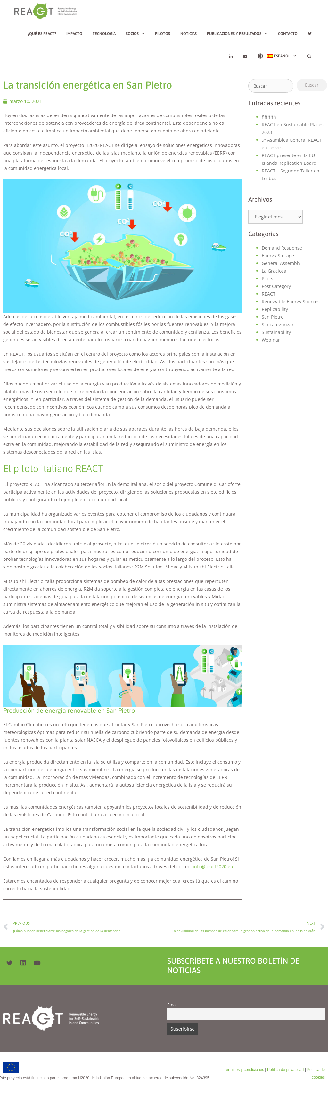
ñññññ (269, 117)
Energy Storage (278, 255)
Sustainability (276, 332)
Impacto (74, 33)
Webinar (271, 340)
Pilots (267, 278)
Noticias (188, 33)
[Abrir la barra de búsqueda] (309, 56)
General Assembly (281, 263)
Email (172, 1004)
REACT (268, 294)
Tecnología (104, 33)
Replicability (275, 309)
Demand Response (282, 248)
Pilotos (162, 33)
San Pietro (272, 317)
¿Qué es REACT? (42, 33)
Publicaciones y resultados (240, 33)
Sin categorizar (278, 325)
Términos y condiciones (244, 1070)
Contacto (288, 33)
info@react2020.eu (213, 866)
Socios (138, 33)
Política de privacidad (285, 1070)
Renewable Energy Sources (291, 301)
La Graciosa (274, 271)
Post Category (276, 286)
